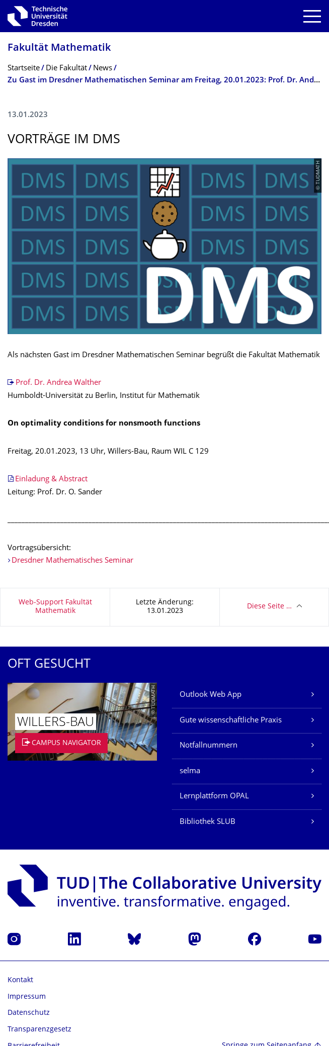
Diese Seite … (269, 606)
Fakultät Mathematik (59, 48)
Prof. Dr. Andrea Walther (58, 383)
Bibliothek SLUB (207, 822)
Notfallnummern (208, 746)
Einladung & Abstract (51, 479)
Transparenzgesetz (39, 1029)
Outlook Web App (210, 695)
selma (190, 771)
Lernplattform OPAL (214, 796)
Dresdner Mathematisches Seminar (72, 561)
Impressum (27, 997)
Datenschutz (29, 1013)
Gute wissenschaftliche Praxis (231, 720)
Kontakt (20, 980)
